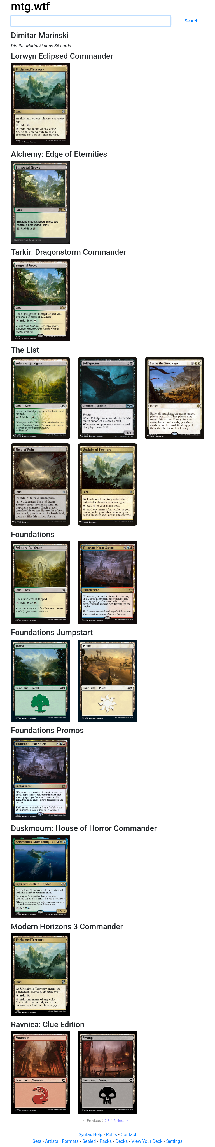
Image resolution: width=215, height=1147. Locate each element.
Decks (122, 1141)
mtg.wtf (30, 6)
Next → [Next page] (122, 1120)
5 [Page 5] (114, 1120)
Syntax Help (91, 1134)
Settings (174, 1141)
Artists (52, 1141)
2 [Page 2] (106, 1120)
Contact (128, 1134)
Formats (71, 1141)
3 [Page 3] (108, 1120)
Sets (37, 1141)
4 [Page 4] (112, 1120)
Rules (112, 1134)
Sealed (89, 1141)
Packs (106, 1141)
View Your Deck (147, 1141)
